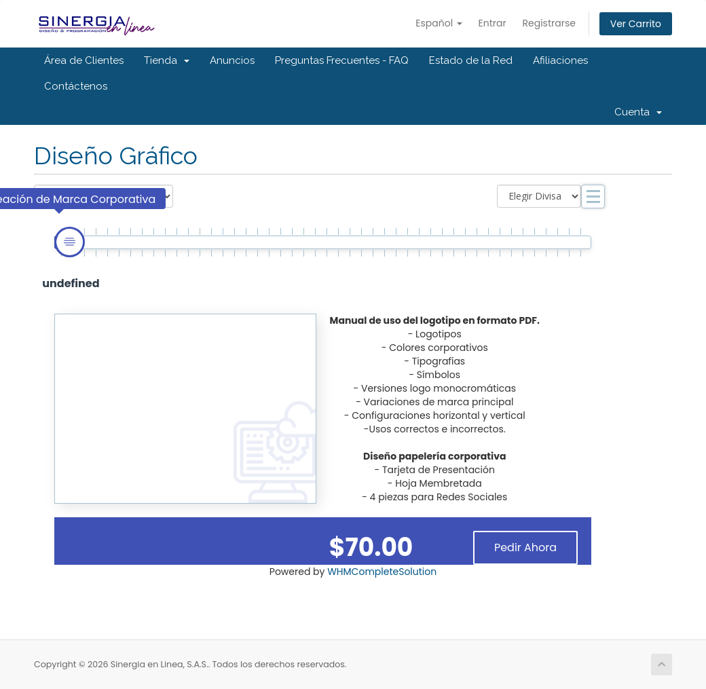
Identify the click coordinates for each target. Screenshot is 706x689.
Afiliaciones (560, 60)
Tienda (166, 60)
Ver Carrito (635, 24)
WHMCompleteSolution (381, 571)
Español (438, 23)
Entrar (492, 23)
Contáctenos (75, 86)
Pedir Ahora (525, 547)
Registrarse (549, 23)
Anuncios (232, 60)
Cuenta (638, 112)
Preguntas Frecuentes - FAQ (342, 60)
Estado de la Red (471, 60)
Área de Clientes (84, 60)
